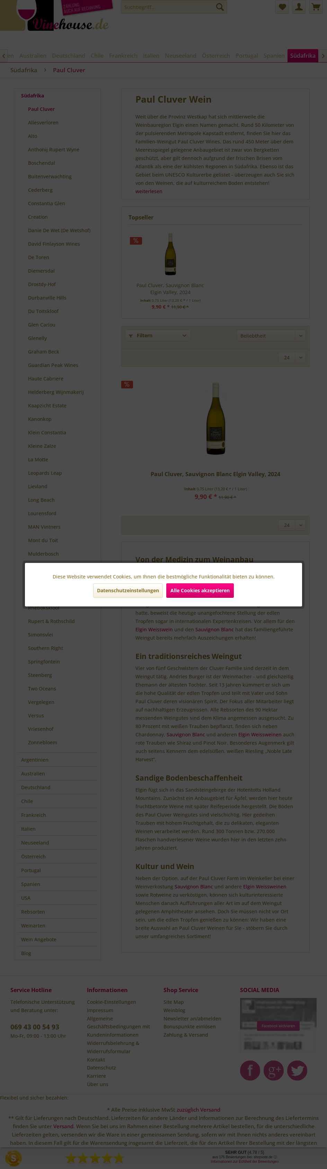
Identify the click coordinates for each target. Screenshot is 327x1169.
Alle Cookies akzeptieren (200, 590)
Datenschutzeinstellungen (128, 590)
